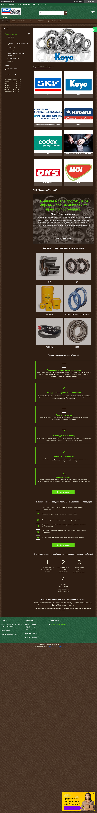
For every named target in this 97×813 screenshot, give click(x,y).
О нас (31, 21)
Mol (9, 61)
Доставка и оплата (55, 21)
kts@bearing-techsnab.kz (58, 624)
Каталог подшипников (63, 238)
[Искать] (65, 13)
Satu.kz (57, 644)
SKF (9, 37)
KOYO (10, 40)
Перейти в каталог (63, 492)
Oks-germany (12, 58)
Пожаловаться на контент (56, 646)
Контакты (40, 21)
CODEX (10, 50)
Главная (5, 21)
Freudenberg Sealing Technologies (18, 43)
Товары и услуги (18, 21)
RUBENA (10, 47)
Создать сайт (4, 1)
